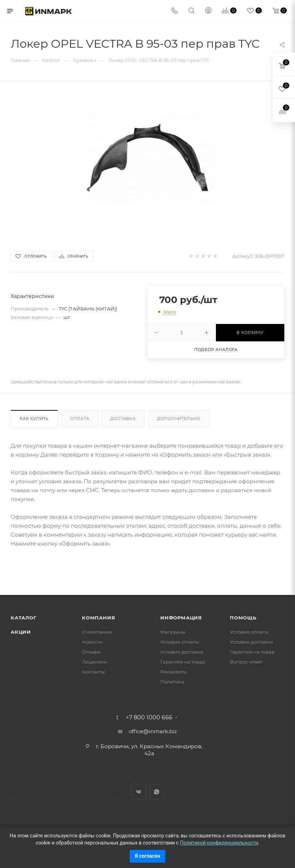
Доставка (122, 418)
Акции (21, 632)
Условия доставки (181, 652)
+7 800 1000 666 (149, 717)
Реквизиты (173, 672)
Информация (181, 618)
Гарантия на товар (182, 662)
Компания (98, 618)
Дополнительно (178, 418)
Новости (92, 642)
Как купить (34, 418)
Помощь (243, 618)
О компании (97, 632)
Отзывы (91, 652)
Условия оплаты (179, 642)
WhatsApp (156, 791)
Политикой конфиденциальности (219, 843)
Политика (172, 682)
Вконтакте (138, 791)
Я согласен (147, 856)
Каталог (24, 618)
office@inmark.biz (153, 731)
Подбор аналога (216, 349)
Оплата (79, 418)
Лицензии (94, 662)
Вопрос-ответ (246, 662)
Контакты (93, 672)
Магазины (172, 632)
